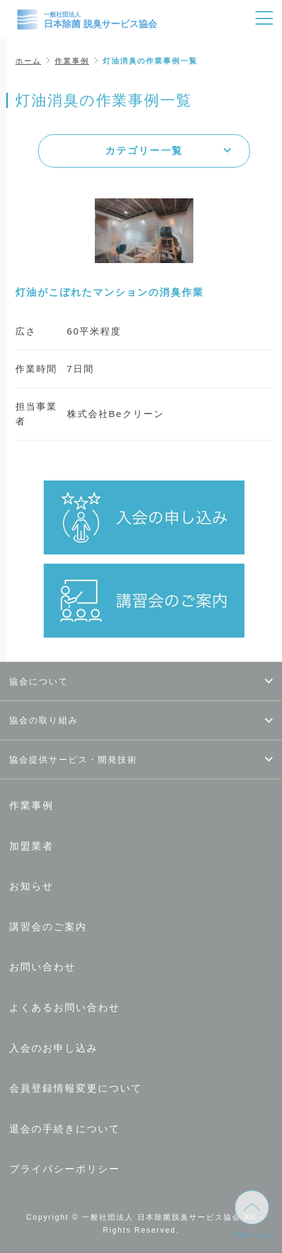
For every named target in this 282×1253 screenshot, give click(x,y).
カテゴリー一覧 (144, 150)
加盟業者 (31, 846)
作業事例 (72, 61)
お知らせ (31, 886)
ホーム (28, 61)
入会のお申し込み (53, 1048)
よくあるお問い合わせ (64, 1007)
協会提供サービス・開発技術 (73, 759)
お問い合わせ (42, 967)
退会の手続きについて (64, 1129)
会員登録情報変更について (75, 1088)
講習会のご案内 (48, 927)
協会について (38, 681)
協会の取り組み (43, 720)
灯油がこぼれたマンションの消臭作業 (109, 292)
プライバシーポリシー (64, 1169)
